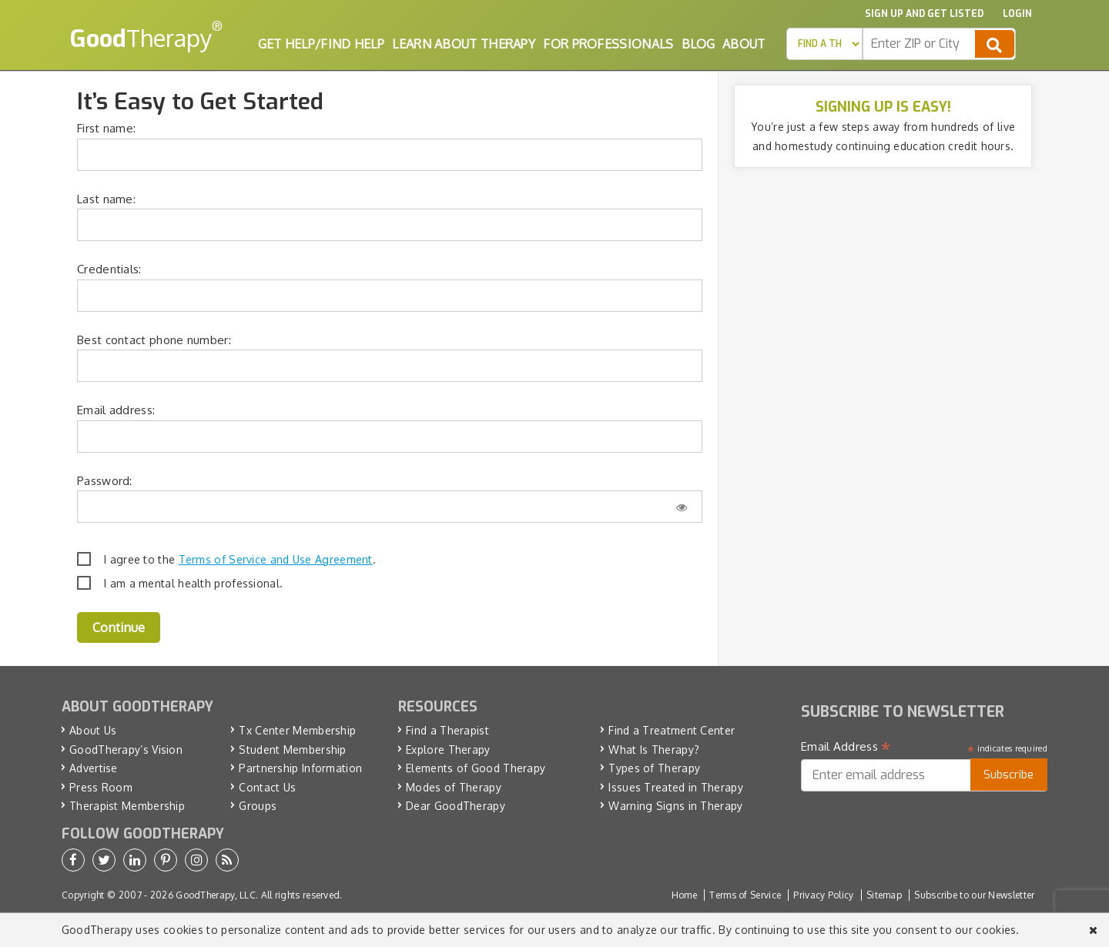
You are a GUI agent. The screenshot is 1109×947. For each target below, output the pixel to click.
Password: (104, 481)
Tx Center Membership (297, 730)
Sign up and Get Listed (924, 14)
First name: (106, 128)
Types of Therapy (654, 768)
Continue (118, 627)
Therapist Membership (127, 805)
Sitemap (884, 895)
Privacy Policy (823, 895)
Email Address (846, 747)
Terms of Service (745, 895)
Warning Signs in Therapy (675, 805)
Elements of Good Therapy (475, 768)
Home (684, 895)
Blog (698, 44)
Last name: (106, 199)
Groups (257, 805)
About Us (92, 730)
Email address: (116, 410)
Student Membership (292, 749)
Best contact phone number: (154, 340)
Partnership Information (300, 768)
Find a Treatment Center (671, 730)
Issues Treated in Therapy (675, 787)
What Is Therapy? (653, 749)
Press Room (100, 787)
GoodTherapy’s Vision (126, 749)
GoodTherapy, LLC (216, 895)
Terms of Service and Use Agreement (276, 559)
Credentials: (109, 269)
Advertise (93, 768)
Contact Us (267, 787)
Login (1017, 14)
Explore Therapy (448, 749)
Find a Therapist (447, 730)
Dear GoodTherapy (455, 805)
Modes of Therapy (453, 787)
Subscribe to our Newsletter (974, 895)
